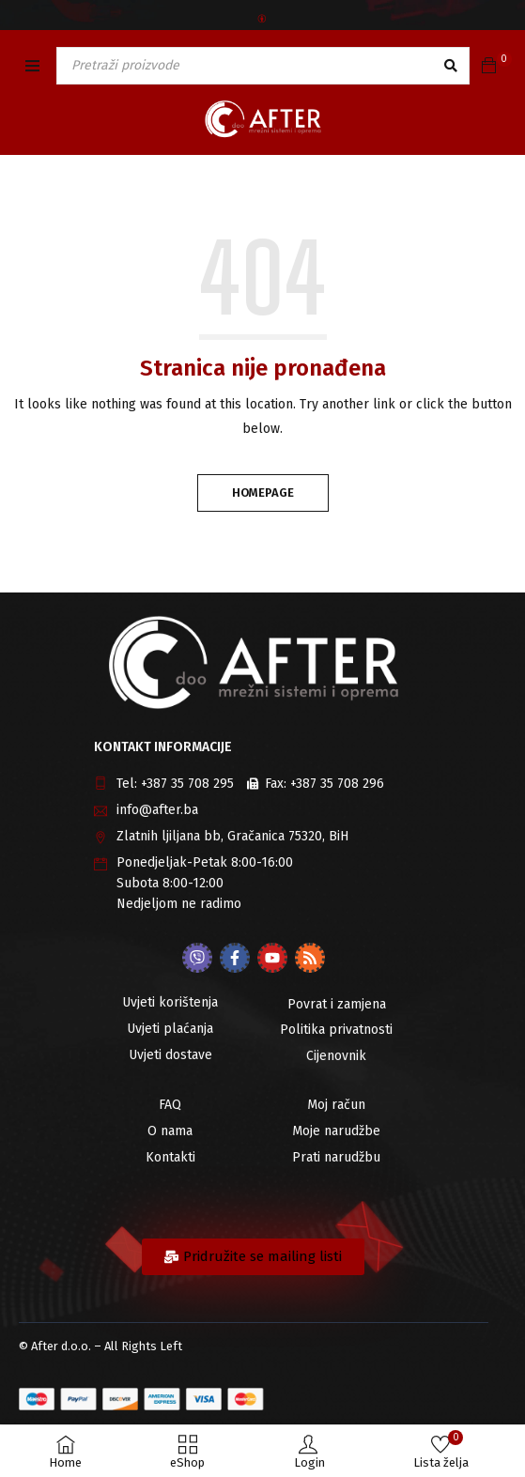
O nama (170, 1131)
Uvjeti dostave (170, 1055)
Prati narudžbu (336, 1157)
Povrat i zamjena (336, 1004)
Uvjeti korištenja (170, 1002)
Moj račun (336, 1105)
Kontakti (170, 1157)
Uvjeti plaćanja (170, 1029)
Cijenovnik (336, 1056)
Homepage (263, 492)
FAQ (170, 1105)
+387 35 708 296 (337, 784)
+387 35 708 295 (187, 784)
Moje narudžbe (336, 1131)
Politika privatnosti (336, 1030)
